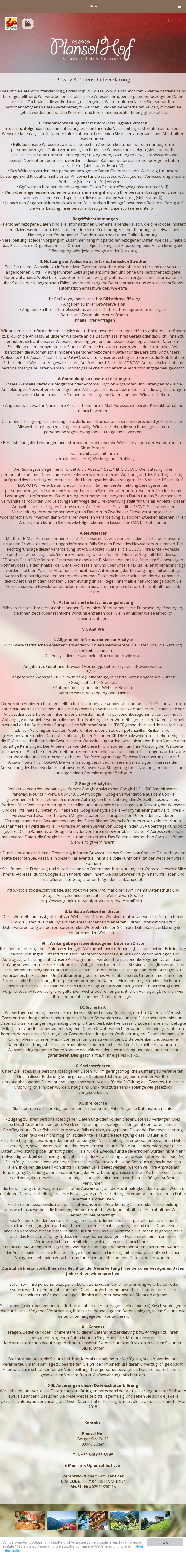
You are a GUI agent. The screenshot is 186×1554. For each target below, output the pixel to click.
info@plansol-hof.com (100, 1465)
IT (179, 20)
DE (170, 20)
